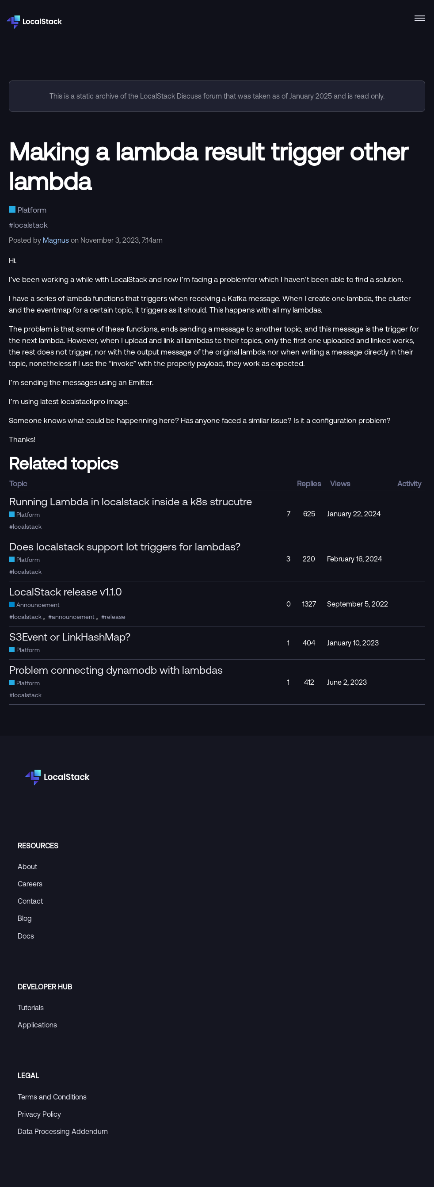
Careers (30, 884)
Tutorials (31, 1007)
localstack (30, 224)
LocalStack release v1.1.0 (65, 591)
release (115, 616)
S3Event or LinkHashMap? (69, 636)
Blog (25, 918)
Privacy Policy (39, 1114)
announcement (73, 616)
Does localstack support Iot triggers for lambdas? (124, 546)
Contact (30, 901)
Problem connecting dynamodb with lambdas (116, 670)
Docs (26, 936)
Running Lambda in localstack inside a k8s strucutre (130, 501)
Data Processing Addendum (63, 1131)
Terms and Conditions (52, 1097)
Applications (37, 1025)
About (27, 866)
